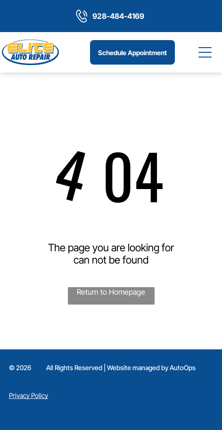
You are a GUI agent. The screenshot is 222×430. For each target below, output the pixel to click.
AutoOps (183, 368)
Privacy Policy (28, 395)
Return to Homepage (111, 292)
